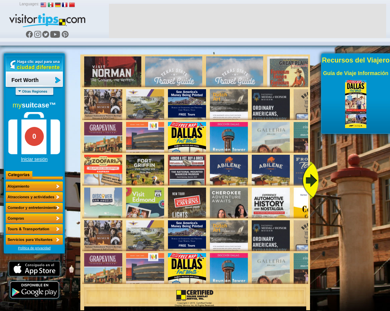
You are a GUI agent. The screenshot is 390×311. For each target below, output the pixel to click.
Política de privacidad (34, 248)
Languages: (29, 4)
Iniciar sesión (34, 159)
